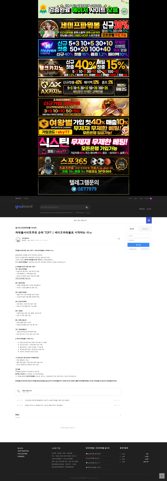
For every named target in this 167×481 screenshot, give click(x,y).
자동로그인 (132, 249)
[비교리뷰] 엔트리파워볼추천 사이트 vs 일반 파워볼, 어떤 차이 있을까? (47, 400)
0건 (24, 240)
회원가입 (142, 209)
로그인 (149, 209)
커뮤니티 (18, 198)
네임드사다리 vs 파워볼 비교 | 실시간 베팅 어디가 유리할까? (44, 405)
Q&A (135, 198)
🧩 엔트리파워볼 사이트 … (94, 467)
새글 (141, 198)
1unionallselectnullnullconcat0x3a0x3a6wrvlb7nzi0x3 (56, 212)
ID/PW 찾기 (145, 249)
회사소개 (20, 448)
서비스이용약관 (22, 454)
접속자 (148, 198)
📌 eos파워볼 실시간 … (93, 458)
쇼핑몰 (26, 198)
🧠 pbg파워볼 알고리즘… (94, 454)
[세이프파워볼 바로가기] (23, 278)
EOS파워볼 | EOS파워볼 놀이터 (98, 448)
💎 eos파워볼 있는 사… (93, 463)
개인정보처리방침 (23, 451)
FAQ (130, 198)
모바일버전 (21, 456)
